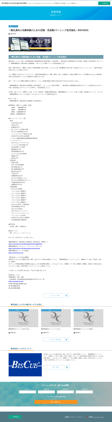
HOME (67, 417)
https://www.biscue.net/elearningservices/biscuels (24, 248)
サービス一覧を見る (55, 339)
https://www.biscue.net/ (16, 253)
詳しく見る (56, 367)
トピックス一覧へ (55, 295)
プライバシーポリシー (77, 417)
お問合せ (16, 417)
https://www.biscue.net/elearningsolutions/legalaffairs (25, 244)
